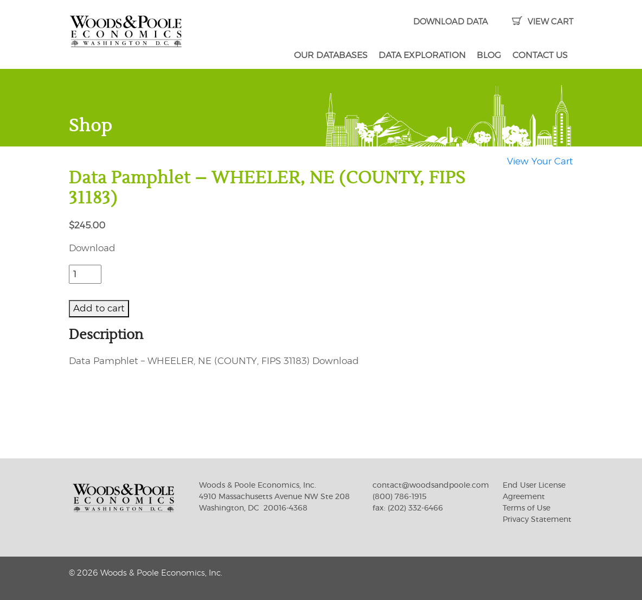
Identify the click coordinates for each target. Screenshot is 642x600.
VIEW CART (542, 22)
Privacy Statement (537, 520)
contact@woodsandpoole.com (431, 485)
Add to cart (99, 308)
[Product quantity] (85, 274)
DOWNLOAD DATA (450, 22)
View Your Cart (540, 161)
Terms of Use (526, 508)
